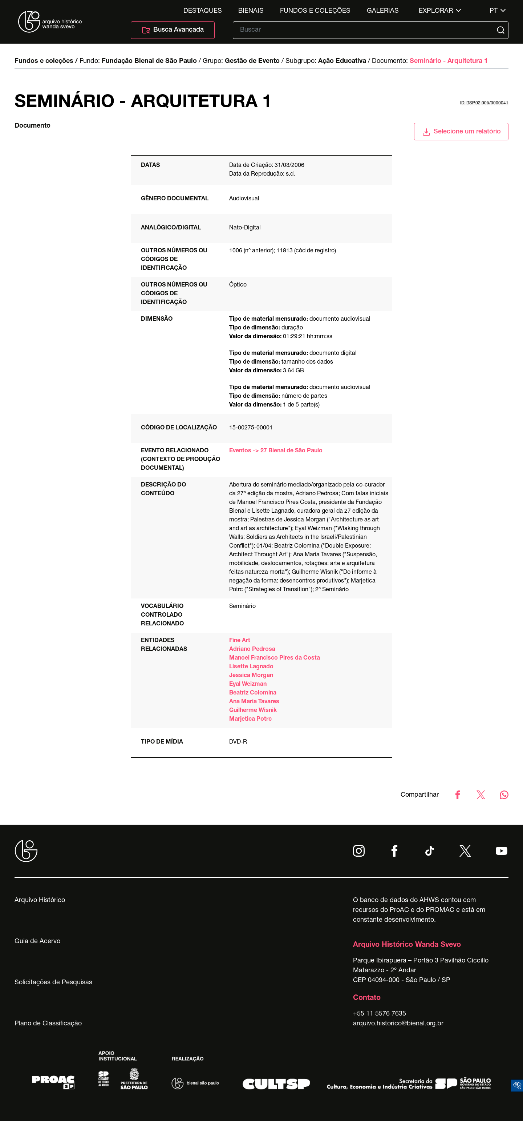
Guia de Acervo (37, 941)
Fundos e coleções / (46, 61)
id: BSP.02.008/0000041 (484, 103)
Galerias (383, 11)
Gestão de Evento (252, 61)
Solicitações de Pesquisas (53, 983)
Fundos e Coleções (315, 11)
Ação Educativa (342, 61)
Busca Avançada (173, 30)
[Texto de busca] (366, 30)
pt (494, 11)
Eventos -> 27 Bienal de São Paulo (276, 451)
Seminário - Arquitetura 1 (449, 61)
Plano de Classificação (48, 1024)
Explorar (436, 11)
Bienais (251, 11)
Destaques (202, 11)
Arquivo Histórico (40, 900)
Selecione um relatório (461, 132)
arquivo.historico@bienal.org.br (398, 1024)
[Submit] (501, 30)
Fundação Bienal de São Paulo (149, 61)
